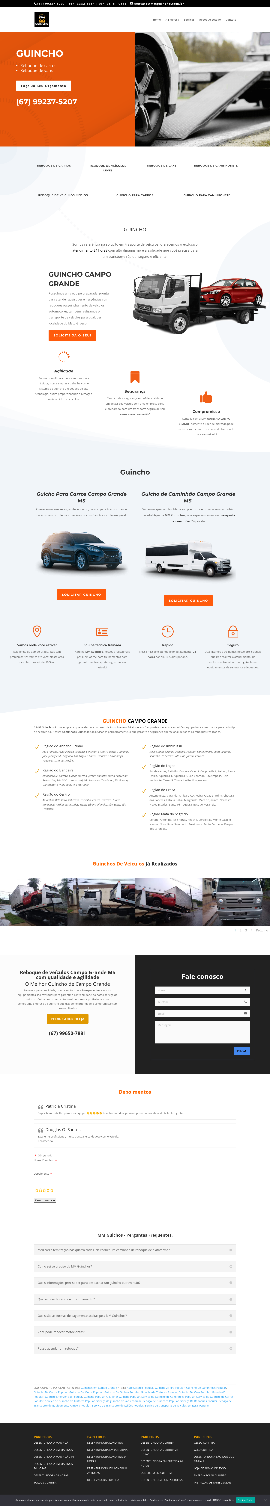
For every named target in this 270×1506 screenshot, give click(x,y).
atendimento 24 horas (89, 250)
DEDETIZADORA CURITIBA (103, 1480)
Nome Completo (44, 1160)
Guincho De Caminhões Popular (206, 1387)
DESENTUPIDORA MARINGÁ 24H (54, 1456)
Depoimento (41, 1173)
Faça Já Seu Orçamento (43, 86)
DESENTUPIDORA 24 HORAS (51, 1475)
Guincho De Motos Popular (86, 1392)
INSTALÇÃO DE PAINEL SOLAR (212, 1482)
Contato (231, 19)
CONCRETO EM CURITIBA (156, 1473)
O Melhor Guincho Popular (123, 1396)
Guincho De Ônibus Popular (122, 1392)
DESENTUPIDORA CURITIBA (157, 1442)
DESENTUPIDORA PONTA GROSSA (162, 1480)
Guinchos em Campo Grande (99, 1387)
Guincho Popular (94, 1396)
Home (157, 19)
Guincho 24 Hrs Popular (170, 1387)
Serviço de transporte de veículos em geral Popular (177, 1405)
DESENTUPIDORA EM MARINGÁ (54, 1449)
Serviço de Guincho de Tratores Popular (70, 1401)
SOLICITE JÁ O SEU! (72, 335)
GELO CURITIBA (203, 1449)
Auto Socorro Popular (140, 1387)
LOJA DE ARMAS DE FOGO (210, 1468)
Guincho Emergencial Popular (63, 1396)
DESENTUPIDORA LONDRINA (105, 1442)
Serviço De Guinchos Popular (161, 1401)
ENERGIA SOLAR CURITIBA (210, 1475)
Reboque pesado (210, 19)
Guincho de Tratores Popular (159, 1392)
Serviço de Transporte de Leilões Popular (117, 1405)
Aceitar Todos (245, 1500)
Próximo (262, 930)
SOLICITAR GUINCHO (81, 594)
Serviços (189, 19)
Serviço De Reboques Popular (198, 1401)
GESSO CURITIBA (204, 1442)
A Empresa (172, 19)
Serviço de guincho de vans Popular (118, 1401)
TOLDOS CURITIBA (45, 1482)
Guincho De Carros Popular (51, 1392)
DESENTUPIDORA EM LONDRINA (107, 1449)
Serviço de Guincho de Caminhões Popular (168, 1396)
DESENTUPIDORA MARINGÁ (51, 1442)
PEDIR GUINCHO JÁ (67, 1018)
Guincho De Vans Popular (195, 1392)
